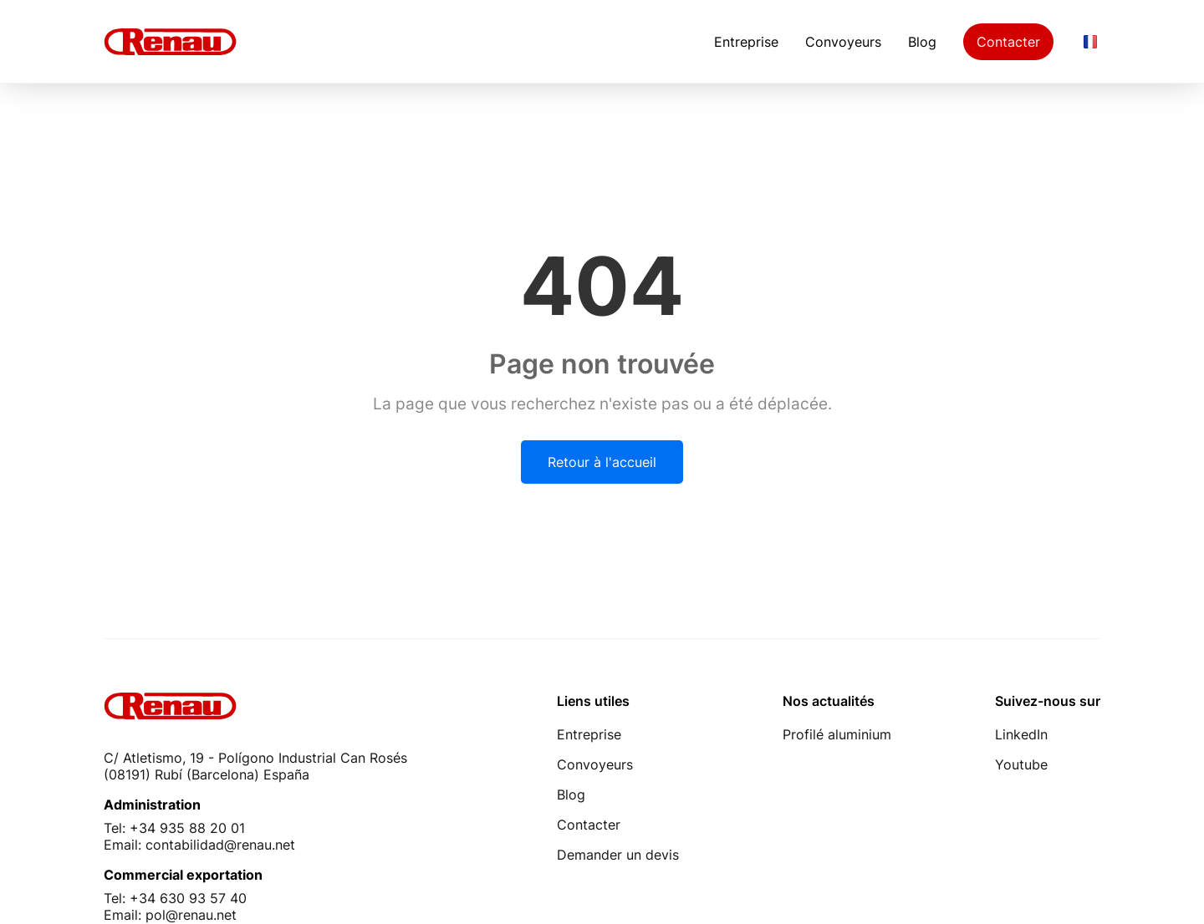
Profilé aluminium (837, 734)
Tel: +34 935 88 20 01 (174, 828)
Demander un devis (618, 854)
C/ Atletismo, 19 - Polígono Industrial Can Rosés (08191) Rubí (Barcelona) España (255, 766)
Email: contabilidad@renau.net (199, 844)
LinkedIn (1021, 734)
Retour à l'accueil (602, 462)
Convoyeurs (843, 41)
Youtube (1021, 764)
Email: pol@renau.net (170, 914)
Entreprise (746, 41)
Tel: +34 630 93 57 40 (175, 898)
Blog (922, 41)
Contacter (1008, 41)
